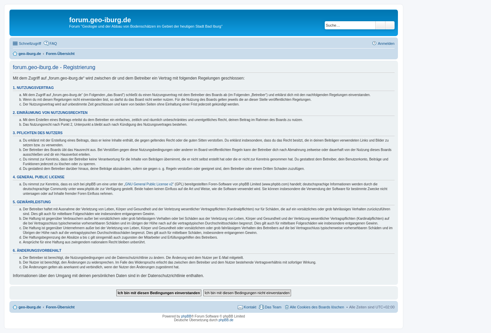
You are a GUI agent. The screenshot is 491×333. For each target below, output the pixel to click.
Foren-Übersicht (60, 307)
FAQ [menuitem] (53, 43)
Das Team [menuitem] (273, 307)
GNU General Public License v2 (149, 184)
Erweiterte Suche (390, 25)
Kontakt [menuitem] (250, 307)
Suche (380, 25)
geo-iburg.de (30, 307)
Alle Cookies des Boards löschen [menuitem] (317, 307)
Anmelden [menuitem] (386, 43)
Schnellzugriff (30, 43)
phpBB (186, 316)
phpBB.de (226, 320)
